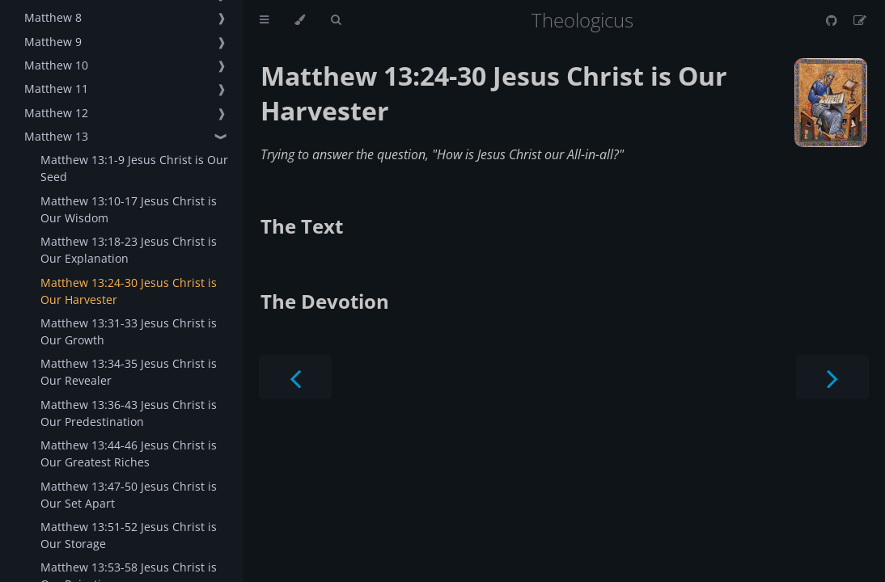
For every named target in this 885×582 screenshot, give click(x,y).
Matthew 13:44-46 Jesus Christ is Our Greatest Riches (128, 453)
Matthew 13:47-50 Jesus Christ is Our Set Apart (128, 495)
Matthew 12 (56, 112)
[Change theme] (300, 20)
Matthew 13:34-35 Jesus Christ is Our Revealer (128, 372)
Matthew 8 (53, 17)
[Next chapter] (832, 377)
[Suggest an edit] (860, 20)
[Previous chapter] (295, 377)
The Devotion (324, 301)
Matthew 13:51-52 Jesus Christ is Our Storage (128, 535)
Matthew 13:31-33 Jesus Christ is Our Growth (128, 331)
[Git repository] (833, 20)
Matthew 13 (56, 136)
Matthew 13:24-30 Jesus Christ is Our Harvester (128, 291)
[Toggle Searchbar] (336, 20)
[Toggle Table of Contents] (264, 20)
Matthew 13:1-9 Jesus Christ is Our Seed (134, 168)
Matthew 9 (53, 41)
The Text (301, 226)
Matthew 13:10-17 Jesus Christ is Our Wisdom (128, 209)
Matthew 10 (56, 65)
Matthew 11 (56, 88)
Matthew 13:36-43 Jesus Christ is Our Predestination (128, 413)
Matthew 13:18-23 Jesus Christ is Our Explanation (128, 250)
